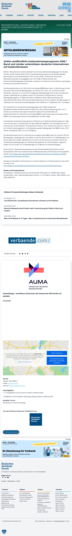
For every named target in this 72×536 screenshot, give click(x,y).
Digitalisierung (5, 503)
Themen (9, 15)
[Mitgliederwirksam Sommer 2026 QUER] (36, 41)
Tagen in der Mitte (60, 507)
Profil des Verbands (11, 432)
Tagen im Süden (59, 511)
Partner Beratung (59, 499)
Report (30, 15)
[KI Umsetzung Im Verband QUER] (36, 441)
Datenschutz (42, 521)
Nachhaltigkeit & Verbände (8, 499)
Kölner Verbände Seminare (44, 508)
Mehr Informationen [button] (24, 362)
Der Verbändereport (24, 493)
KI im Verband (5, 493)
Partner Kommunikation (61, 497)
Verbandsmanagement (7, 497)
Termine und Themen (25, 499)
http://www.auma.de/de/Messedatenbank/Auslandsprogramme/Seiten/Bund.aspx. (33, 166)
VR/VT (18, 481)
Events (20, 15)
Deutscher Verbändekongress (42, 505)
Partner (52, 15)
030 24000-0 (13, 381)
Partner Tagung (59, 493)
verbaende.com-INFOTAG (44, 502)
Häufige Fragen (41, 510)
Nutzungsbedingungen (59, 521)
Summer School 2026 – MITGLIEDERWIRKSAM (43, 495)
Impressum (49, 521)
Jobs (62, 15)
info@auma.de (13, 383)
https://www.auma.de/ (17, 386)
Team (67, 521)
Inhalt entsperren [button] (57, 353)
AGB (36, 521)
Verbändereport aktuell (25, 495)
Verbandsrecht (5, 501)
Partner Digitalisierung (61, 495)
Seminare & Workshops (43, 493)
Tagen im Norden (59, 509)
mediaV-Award (23, 501)
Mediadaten (11, 481)
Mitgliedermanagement (7, 495)
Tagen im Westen (59, 505)
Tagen (41, 15)
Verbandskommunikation (7, 505)
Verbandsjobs (58, 501)
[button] (4, 532)
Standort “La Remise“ (42, 512)
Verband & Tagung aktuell (26, 497)
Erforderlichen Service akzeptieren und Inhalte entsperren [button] (57, 361)
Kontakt (3, 481)
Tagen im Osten (59, 503)
